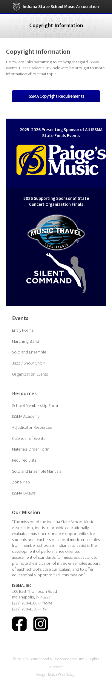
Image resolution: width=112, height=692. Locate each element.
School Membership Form (35, 405)
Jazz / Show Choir (28, 363)
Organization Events (30, 374)
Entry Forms (22, 330)
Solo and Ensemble (29, 352)
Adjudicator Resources (32, 427)
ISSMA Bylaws (24, 493)
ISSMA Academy (25, 416)
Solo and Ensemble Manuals (36, 471)
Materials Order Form (30, 449)
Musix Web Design (62, 674)
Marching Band (25, 341)
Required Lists (24, 460)
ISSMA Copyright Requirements (56, 96)
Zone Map (21, 482)
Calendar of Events (28, 438)
